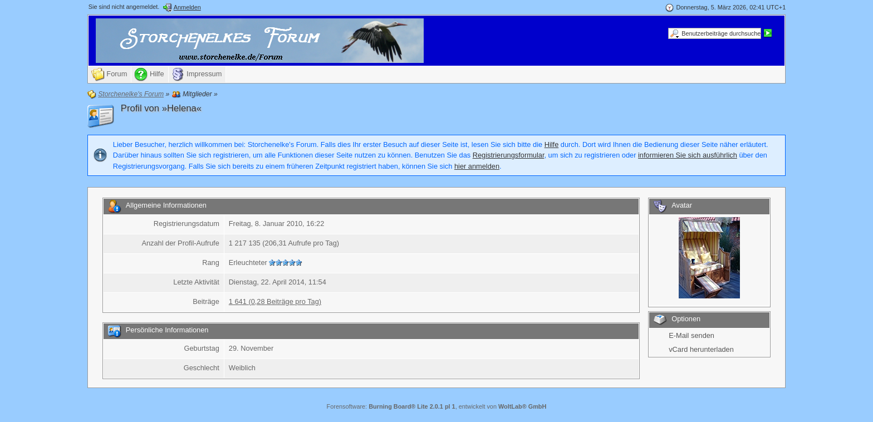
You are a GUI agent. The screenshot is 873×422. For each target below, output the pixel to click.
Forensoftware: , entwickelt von (437, 406)
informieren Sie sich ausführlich (687, 155)
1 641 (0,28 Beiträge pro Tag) (275, 301)
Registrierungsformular (509, 155)
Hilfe (552, 144)
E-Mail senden (691, 335)
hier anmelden (476, 166)
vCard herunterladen (701, 349)
